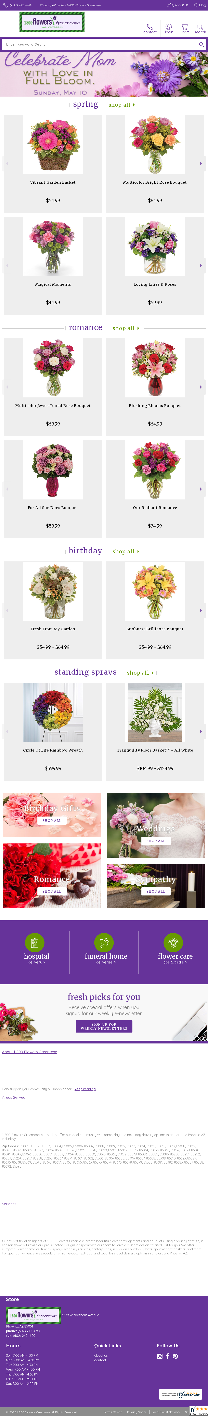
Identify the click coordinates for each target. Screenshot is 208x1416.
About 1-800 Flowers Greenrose (29, 1051)
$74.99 (155, 526)
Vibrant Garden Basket (53, 182)
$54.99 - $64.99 (53, 647)
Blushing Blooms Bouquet (155, 405)
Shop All (120, 105)
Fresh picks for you (104, 1004)
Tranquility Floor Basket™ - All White (155, 750)
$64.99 (155, 200)
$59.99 (155, 302)
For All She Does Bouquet (53, 507)
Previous (6, 163)
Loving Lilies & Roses (155, 284)
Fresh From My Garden (53, 629)
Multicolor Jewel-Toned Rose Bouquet (53, 405)
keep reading (85, 1089)
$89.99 (53, 526)
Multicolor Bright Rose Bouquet (155, 182)
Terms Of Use (113, 1412)
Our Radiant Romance (155, 507)
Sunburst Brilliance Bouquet (155, 629)
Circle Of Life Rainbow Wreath (53, 750)
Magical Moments (53, 284)
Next (201, 163)
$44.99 (53, 302)
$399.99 (53, 768)
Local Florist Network (166, 1412)
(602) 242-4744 (20, 5)
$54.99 (53, 200)
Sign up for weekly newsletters (104, 1026)
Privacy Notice (137, 1412)
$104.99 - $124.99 (155, 768)
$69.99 (53, 424)
